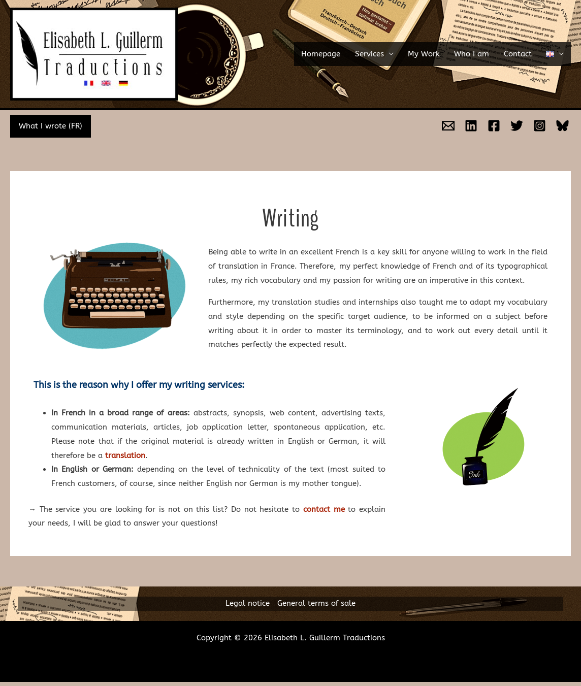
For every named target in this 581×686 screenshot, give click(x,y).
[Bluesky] (562, 125)
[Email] (448, 125)
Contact (527, 53)
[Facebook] (494, 125)
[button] (558, 54)
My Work (442, 53)
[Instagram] (539, 125)
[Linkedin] (471, 125)
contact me (324, 509)
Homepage (349, 53)
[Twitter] (516, 125)
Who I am (485, 53)
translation (125, 455)
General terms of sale (316, 603)
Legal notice (247, 603)
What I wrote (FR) (49, 125)
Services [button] (393, 53)
